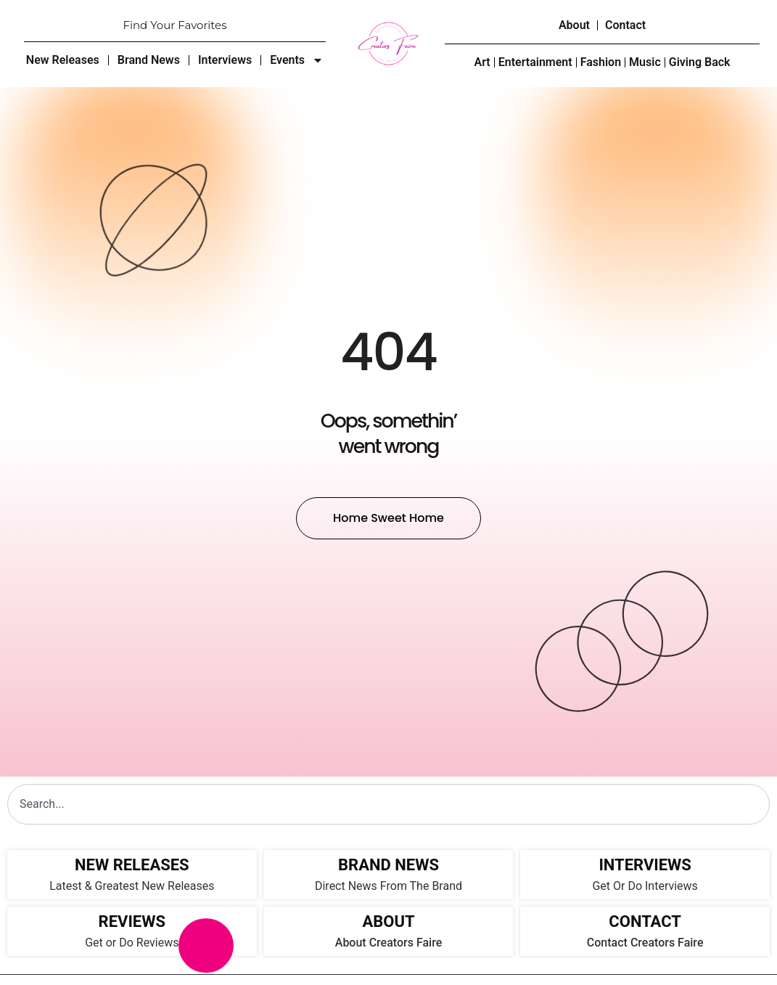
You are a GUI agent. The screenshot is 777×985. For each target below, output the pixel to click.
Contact (625, 25)
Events (297, 60)
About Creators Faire (388, 942)
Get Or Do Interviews (644, 886)
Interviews (225, 60)
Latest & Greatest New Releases (131, 886)
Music (645, 62)
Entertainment (535, 62)
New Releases (62, 60)
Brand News (149, 60)
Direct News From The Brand (388, 886)
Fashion (600, 62)
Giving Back (700, 62)
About (574, 25)
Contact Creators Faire (645, 942)
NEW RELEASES (132, 865)
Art (482, 62)
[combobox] (388, 804)
